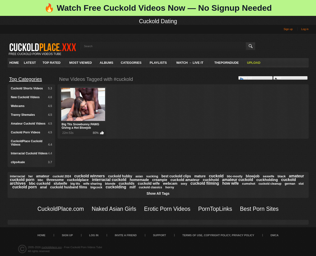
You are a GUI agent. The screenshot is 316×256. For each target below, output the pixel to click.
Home (14, 62)
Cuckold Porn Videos (31, 132)
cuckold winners (89, 176)
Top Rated (52, 62)
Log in (305, 29)
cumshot (248, 183)
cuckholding (267, 180)
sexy (184, 183)
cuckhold (211, 180)
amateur (42, 176)
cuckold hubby (120, 176)
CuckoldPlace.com (60, 209)
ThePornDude (226, 62)
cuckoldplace (78, 180)
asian (139, 176)
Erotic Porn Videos (167, 209)
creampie (159, 180)
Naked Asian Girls (114, 209)
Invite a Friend (126, 235)
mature (200, 176)
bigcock (96, 187)
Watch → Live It (189, 62)
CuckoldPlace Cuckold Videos (31, 142)
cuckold (216, 176)
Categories (131, 62)
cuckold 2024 (62, 176)
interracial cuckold (109, 180)
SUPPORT (159, 235)
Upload (253, 62)
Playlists (158, 62)
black (281, 176)
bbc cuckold (39, 183)
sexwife (268, 176)
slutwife (60, 183)
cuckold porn (24, 187)
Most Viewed (80, 62)
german (290, 183)
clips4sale (31, 162)
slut (301, 183)
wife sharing (92, 183)
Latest (30, 62)
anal (43, 187)
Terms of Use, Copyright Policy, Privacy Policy (218, 235)
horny (169, 187)
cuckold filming (204, 183)
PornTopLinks (215, 209)
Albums (106, 62)
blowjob (253, 176)
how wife (230, 183)
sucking (152, 176)
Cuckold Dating (158, 21)
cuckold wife (149, 183)
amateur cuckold (237, 180)
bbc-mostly (234, 176)
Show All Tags (158, 193)
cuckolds (127, 183)
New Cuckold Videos (31, 97)
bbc (40, 180)
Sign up (288, 29)
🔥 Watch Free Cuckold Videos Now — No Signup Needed (158, 7)
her (30, 176)
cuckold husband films (68, 187)
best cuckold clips (176, 176)
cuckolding (116, 187)
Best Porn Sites (259, 209)
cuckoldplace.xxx (51, 247)
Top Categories (25, 79)
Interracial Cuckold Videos (31, 153)
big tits (75, 183)
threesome (55, 180)
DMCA (275, 235)
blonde (110, 183)
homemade (139, 180)
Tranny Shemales (31, 115)
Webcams (31, 106)
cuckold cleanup (269, 183)
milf (132, 187)
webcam (170, 183)
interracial (17, 176)
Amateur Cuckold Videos (31, 123)
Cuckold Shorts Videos (31, 88)
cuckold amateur (184, 180)
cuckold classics (150, 187)
